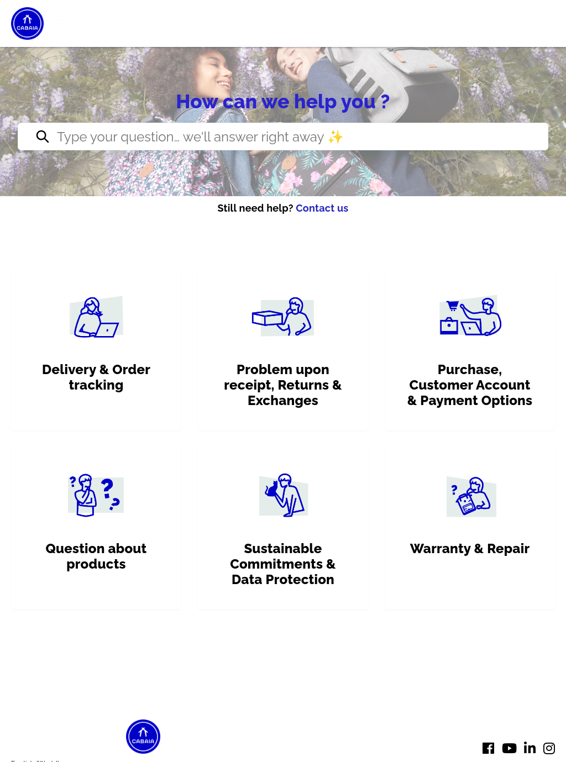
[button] (60, 23)
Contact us (322, 208)
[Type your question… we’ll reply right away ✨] (283, 136)
